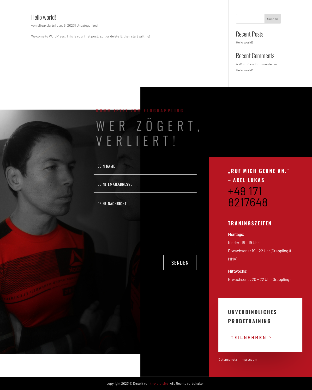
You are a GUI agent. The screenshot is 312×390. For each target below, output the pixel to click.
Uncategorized (87, 25)
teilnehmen (249, 337)
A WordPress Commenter (254, 64)
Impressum (248, 359)
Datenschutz (227, 359)
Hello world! (43, 17)
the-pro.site (159, 383)
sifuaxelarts (46, 25)
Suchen (272, 19)
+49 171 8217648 (248, 196)
